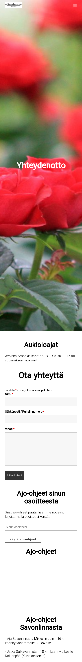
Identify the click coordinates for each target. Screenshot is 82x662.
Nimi (9, 394)
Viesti (9, 429)
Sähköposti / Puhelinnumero (24, 411)
